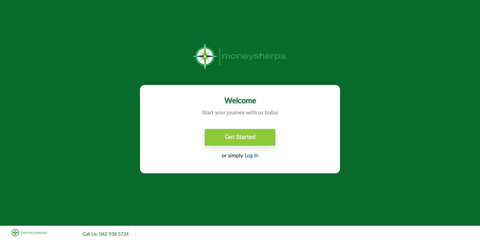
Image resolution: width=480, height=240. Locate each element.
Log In (251, 155)
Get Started (240, 137)
